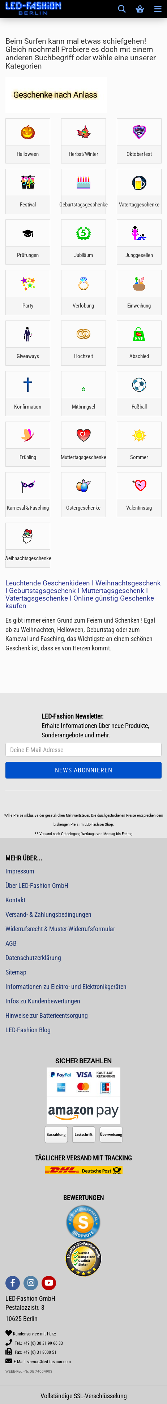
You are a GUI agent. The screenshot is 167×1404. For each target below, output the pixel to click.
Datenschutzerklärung (33, 958)
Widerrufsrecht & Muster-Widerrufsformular (60, 929)
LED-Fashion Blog (28, 1030)
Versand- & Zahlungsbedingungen (48, 914)
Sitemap (15, 972)
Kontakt (15, 900)
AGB (11, 943)
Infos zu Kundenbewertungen (42, 1001)
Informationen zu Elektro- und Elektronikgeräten (66, 986)
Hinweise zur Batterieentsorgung (46, 1015)
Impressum (19, 871)
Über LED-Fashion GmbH (36, 885)
